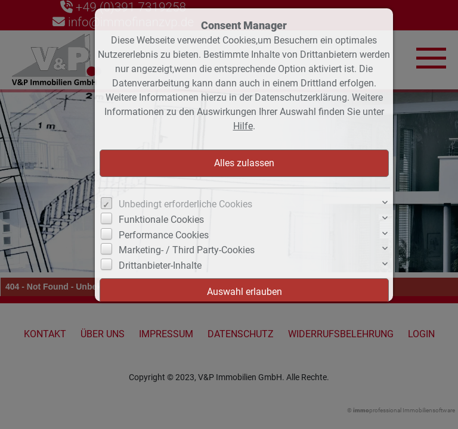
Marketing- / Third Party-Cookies (187, 250)
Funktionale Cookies (161, 219)
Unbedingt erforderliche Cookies (185, 204)
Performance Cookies (164, 235)
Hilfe (243, 126)
